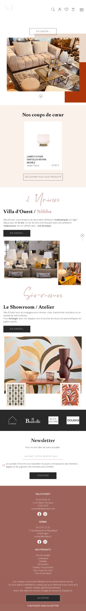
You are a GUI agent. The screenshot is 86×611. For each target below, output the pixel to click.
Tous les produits (43, 573)
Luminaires (43, 558)
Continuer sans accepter (43, 606)
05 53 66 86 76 (43, 499)
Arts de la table (43, 555)
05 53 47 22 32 (43, 527)
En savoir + (43, 32)
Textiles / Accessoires (43, 567)
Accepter (43, 598)
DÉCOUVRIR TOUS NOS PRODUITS (43, 177)
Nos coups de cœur (43, 570)
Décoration (43, 564)
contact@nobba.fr (43, 536)
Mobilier (43, 561)
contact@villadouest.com (43, 508)
